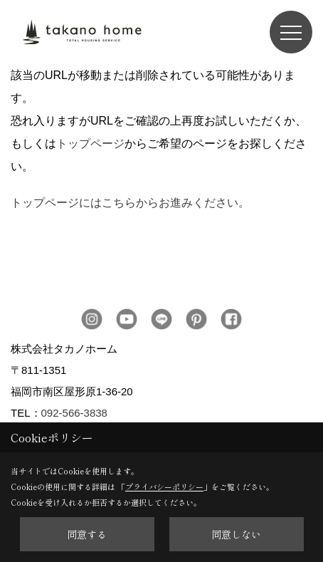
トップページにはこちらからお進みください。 (130, 203)
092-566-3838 (74, 413)
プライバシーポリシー (164, 486)
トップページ (90, 143)
